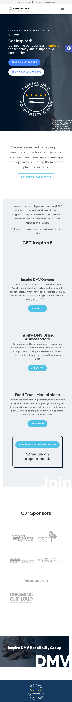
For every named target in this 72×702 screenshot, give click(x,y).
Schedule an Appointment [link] (36, 176)
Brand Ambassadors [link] (24, 62)
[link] (68, 48)
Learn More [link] (37, 424)
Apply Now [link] (37, 368)
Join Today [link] (37, 308)
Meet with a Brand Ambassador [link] (37, 445)
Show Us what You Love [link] (26, 72)
